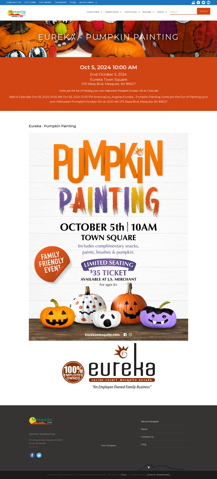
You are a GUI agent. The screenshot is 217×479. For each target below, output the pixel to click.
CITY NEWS (45, 2)
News (143, 429)
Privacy (123, 475)
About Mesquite (149, 421)
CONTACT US (14, 2)
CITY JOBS (30, 2)
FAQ (142, 444)
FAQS (73, 2)
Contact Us (33, 447)
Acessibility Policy (163, 475)
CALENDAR (61, 2)
